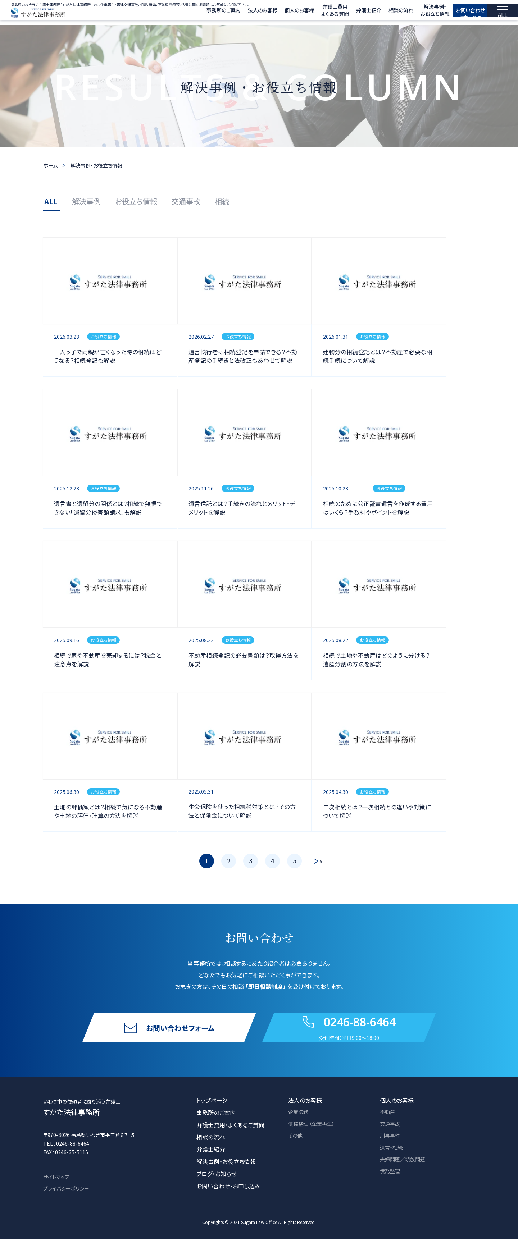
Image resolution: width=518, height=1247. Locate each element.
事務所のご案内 (204, 13)
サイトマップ (56, 1184)
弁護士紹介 (349, 13)
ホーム (50, 165)
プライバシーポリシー (66, 1196)
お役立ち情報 (136, 201)
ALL (51, 201)
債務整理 (391, 1181)
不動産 (388, 1120)
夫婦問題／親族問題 (406, 1169)
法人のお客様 (243, 13)
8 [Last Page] (321, 861)
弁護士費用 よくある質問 (315, 13)
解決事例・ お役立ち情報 (415, 13)
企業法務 (299, 1120)
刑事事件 (391, 1144)
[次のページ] (314, 861)
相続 (222, 201)
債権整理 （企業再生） (314, 1132)
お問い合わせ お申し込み (460, 13)
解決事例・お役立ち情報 (96, 165)
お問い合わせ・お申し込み (228, 1193)
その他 (296, 1144)
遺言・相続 (393, 1156)
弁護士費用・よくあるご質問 (230, 1132)
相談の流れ (381, 13)
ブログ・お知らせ (216, 1181)
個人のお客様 (279, 13)
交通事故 (186, 201)
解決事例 (86, 201)
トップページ (212, 1108)
